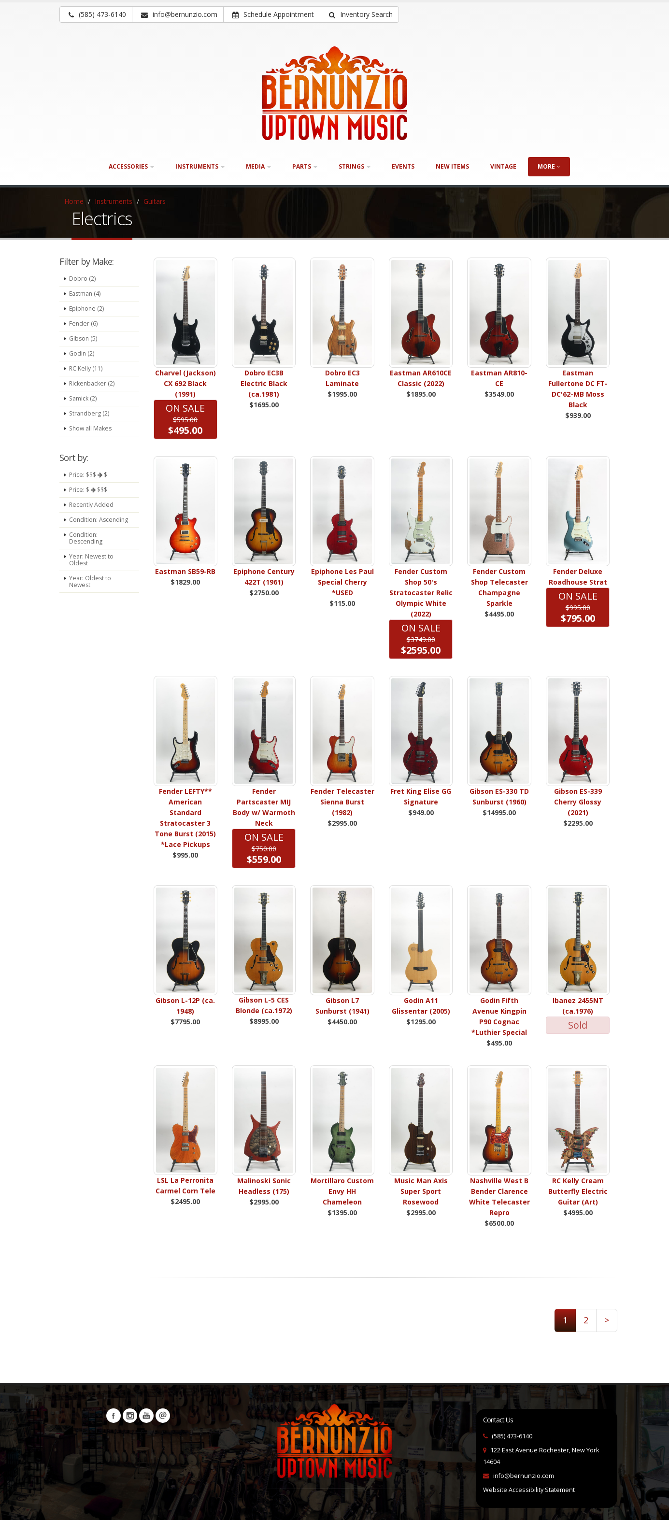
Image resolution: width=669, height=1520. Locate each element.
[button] (359, 14)
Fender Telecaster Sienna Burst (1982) (342, 802)
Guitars (154, 201)
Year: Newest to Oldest (91, 566)
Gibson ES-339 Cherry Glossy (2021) (578, 802)
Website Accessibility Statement (529, 1490)
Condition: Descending (86, 544)
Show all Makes (91, 428)
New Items (452, 166)
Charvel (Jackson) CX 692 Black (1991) (185, 383)
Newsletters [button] (163, 1415)
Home (74, 201)
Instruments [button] (200, 166)
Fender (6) (83, 323)
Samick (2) (83, 398)
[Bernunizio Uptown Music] (334, 93)
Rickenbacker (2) (92, 383)
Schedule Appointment (273, 14)
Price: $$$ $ (89, 475)
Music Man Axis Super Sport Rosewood (421, 1191)
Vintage (503, 166)
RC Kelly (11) (86, 368)
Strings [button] (354, 166)
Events (403, 166)
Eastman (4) (85, 293)
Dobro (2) (82, 278)
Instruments (113, 201)
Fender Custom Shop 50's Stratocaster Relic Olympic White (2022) (421, 592)
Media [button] (258, 166)
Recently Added (91, 505)
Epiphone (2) (87, 308)
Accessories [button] (131, 166)
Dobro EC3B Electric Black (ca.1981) (264, 383)
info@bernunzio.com (523, 1476)
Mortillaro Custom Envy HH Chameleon (342, 1191)
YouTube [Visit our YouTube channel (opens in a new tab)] (146, 1415)
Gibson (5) (83, 338)
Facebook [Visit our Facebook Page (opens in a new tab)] (113, 1415)
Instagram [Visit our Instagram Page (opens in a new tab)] (130, 1415)
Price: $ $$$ (89, 490)
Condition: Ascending (84, 523)
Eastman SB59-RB (185, 571)
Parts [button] (304, 166)
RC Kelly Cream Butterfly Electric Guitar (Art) (578, 1191)
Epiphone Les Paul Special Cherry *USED (342, 582)
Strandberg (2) (89, 413)
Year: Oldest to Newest (90, 588)
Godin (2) (82, 353)
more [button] (549, 166)
